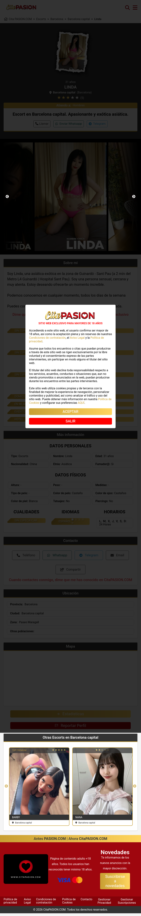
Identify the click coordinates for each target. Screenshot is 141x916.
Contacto (86, 902)
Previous (7, 196)
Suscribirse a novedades (115, 884)
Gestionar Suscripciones (127, 903)
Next (134, 196)
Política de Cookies (69, 903)
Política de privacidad (10, 903)
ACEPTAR (70, 411)
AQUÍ (81, 403)
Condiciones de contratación (46, 903)
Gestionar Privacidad (104, 903)
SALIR (70, 421)
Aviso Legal (27, 903)
